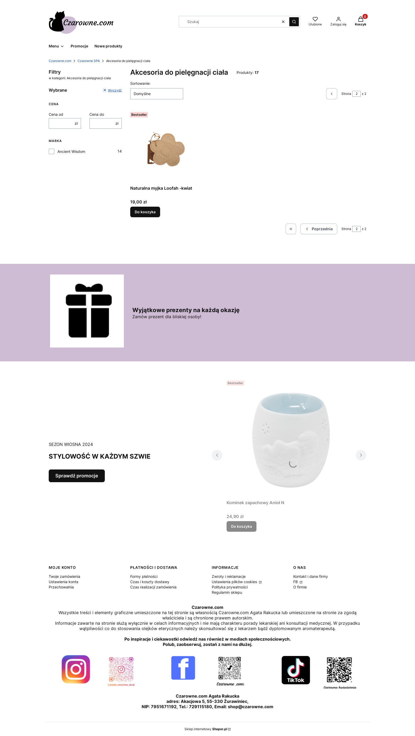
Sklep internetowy (205, 729)
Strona (346, 94)
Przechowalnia (61, 587)
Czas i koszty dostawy (149, 581)
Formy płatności (143, 576)
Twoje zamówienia (64, 576)
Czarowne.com (60, 61)
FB (296, 581)
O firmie (300, 587)
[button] (294, 21)
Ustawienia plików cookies (235, 581)
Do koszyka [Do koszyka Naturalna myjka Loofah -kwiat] (145, 212)
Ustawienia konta (63, 581)
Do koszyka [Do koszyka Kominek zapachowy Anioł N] (241, 526)
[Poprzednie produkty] (318, 229)
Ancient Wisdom (71, 151)
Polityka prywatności (230, 587)
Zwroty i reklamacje (229, 576)
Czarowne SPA (89, 61)
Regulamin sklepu (227, 592)
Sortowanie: (140, 83)
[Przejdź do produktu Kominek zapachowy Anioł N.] (289, 438)
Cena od (56, 114)
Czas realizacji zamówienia (153, 587)
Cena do (96, 114)
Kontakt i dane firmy (310, 576)
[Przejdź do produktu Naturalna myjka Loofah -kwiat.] (166, 146)
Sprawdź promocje (76, 475)
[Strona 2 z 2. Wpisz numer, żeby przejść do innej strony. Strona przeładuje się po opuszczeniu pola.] (356, 94)
